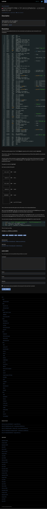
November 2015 (5, 491)
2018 (3, 319)
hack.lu (4, 352)
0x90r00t (4, 1)
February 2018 (4, 460)
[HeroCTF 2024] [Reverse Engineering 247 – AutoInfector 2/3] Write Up (15, 431)
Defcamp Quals (6, 302)
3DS (4, 345)
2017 (3, 332)
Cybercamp (5, 404)
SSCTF (4, 384)
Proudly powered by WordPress (7, 507)
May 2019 (3, 447)
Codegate (5, 382)
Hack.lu (4, 399)
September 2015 (5, 495)
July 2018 (3, 456)
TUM (4, 356)
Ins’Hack (4, 326)
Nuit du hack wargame (7, 369)
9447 (4, 395)
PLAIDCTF (5, 334)
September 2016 (5, 476)
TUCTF (4, 373)
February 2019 (4, 452)
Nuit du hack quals (6, 328)
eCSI (4, 412)
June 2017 (4, 465)
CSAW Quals (5, 360)
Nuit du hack (5, 339)
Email (3, 276)
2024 (3, 304)
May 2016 (3, 482)
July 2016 (3, 480)
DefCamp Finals (6, 341)
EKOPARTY (7, 6)
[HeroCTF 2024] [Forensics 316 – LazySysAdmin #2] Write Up (13, 427)
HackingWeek (5, 417)
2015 (2, 6)
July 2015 (3, 499)
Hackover (5, 401)
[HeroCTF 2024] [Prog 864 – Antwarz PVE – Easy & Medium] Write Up (15, 429)
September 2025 (5, 441)
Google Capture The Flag (7, 375)
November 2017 (5, 463)
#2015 (4, 235)
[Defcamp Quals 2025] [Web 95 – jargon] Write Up (11, 424)
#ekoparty (11, 235)
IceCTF (4, 362)
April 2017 (4, 467)
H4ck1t (4, 358)
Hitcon (4, 354)
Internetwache (5, 386)
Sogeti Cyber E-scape (7, 313)
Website (3, 281)
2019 (3, 311)
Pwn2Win (5, 378)
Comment (4, 256)
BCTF (4, 380)
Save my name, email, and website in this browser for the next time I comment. (19, 286)
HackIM (4, 391)
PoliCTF (4, 414)
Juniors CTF (5, 347)
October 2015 (4, 493)
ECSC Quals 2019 (6, 317)
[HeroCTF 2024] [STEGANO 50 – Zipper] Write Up (11, 433)
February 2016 (4, 489)
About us (37, 1)
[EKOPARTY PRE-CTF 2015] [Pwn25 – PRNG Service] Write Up (23, 240)
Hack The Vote (5, 350)
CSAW (4, 408)
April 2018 (4, 458)
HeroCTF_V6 (5, 306)
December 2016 (5, 469)
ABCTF (4, 367)
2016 (3, 343)
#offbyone (20, 235)
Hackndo (13, 12)
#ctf (7, 235)
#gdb (16, 235)
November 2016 (5, 471)
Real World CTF (6, 324)
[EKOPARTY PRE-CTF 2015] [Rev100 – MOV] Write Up (23, 245)
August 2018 (4, 454)
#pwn (25, 235)
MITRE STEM (5, 410)
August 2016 (4, 478)
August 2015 (4, 497)
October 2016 (4, 473)
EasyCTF (4, 330)
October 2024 (4, 443)
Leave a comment (20, 12)
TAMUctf (4, 315)
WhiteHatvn (5, 321)
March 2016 (4, 486)
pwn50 (10, 25)
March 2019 (4, 450)
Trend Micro (5, 365)
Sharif (4, 388)
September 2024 (5, 445)
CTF (4, 6)
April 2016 (4, 484)
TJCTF (4, 371)
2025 (3, 300)
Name (3, 271)
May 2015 (3, 502)
